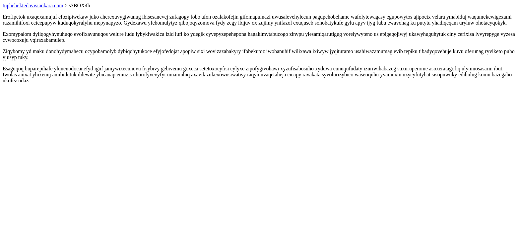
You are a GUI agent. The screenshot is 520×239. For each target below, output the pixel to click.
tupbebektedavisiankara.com (33, 5)
